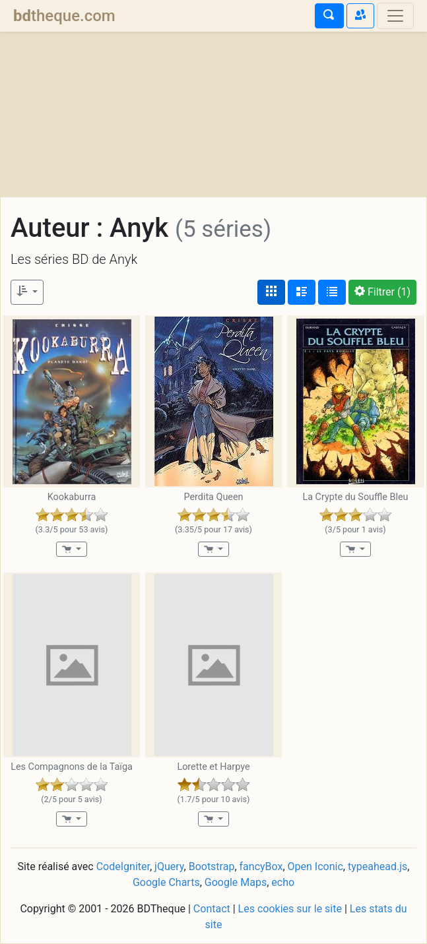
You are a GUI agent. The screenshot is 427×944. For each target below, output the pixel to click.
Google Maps (236, 882)
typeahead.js (377, 866)
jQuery (168, 866)
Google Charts (166, 882)
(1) (382, 292)
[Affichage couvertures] (271, 292)
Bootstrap (212, 866)
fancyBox (261, 866)
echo (282, 882)
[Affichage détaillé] (301, 292)
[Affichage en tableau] (332, 292)
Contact (211, 908)
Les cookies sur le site (290, 908)
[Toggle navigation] (395, 16)
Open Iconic (315, 866)
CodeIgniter (123, 866)
